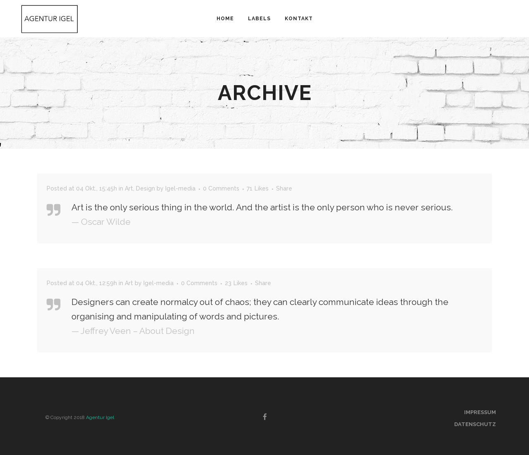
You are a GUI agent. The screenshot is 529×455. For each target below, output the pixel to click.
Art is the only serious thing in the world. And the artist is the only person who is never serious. (262, 207)
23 (236, 283)
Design (145, 188)
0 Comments (221, 188)
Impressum (480, 412)
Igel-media (180, 188)
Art (129, 188)
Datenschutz (475, 424)
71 (258, 188)
